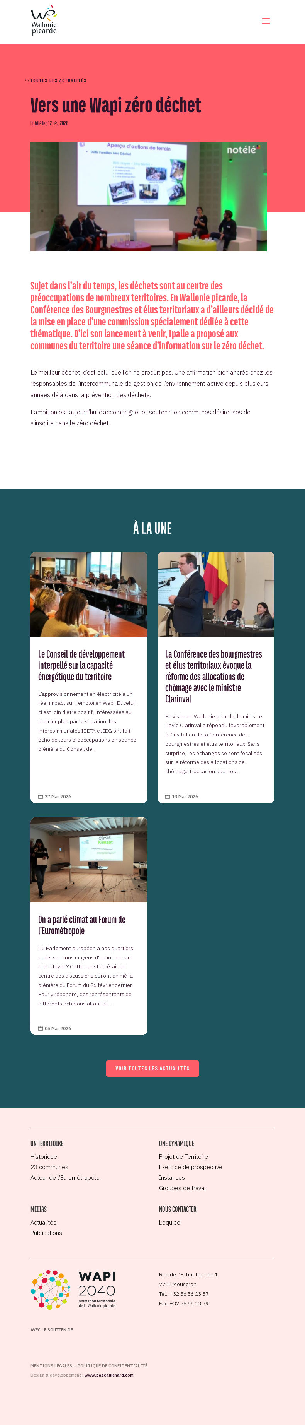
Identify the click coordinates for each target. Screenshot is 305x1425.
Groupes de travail (183, 1188)
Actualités (43, 1222)
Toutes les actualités (58, 80)
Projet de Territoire (183, 1156)
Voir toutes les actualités (152, 1068)
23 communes (49, 1167)
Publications (46, 1233)
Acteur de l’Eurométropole (65, 1177)
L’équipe (169, 1222)
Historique (43, 1156)
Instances (172, 1177)
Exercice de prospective (190, 1167)
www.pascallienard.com (109, 1375)
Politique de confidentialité (112, 1365)
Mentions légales (51, 1365)
